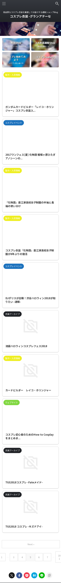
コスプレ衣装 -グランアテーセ (30, 16)
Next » (30, 544)
